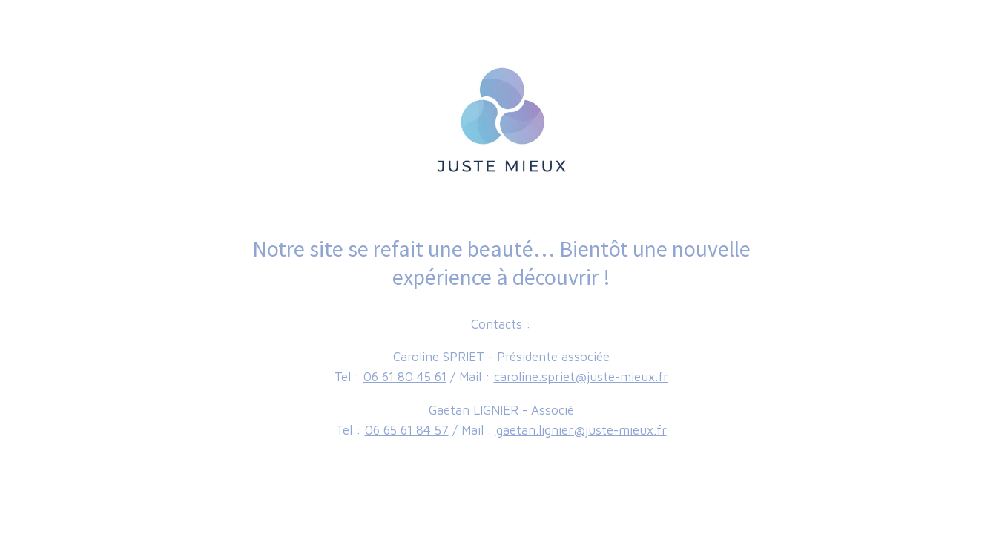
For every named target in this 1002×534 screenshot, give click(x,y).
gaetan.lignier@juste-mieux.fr (581, 430)
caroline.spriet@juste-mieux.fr (581, 376)
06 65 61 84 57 (407, 430)
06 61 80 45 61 (404, 376)
